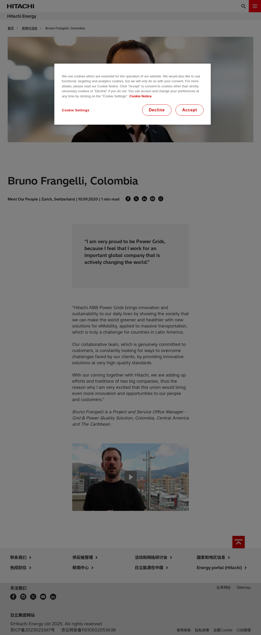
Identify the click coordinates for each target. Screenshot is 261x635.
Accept (189, 110)
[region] (132, 94)
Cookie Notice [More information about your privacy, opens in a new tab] (141, 96)
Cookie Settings (76, 110)
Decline (157, 110)
